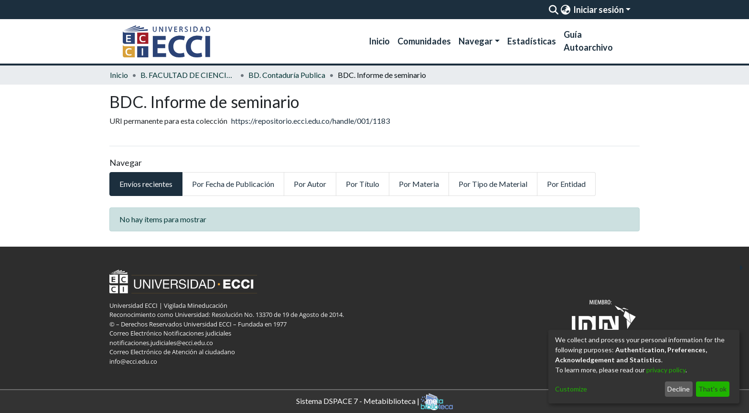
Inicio (379, 41)
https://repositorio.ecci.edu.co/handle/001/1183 (310, 120)
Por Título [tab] (362, 183)
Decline (678, 389)
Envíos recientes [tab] (145, 183)
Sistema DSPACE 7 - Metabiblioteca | (374, 401)
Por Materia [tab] (419, 183)
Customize (571, 389)
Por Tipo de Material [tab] (493, 183)
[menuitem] (565, 9)
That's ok (712, 389)
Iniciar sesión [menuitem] (598, 9)
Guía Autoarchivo (588, 41)
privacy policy (665, 370)
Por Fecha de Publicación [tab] (233, 183)
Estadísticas (531, 41)
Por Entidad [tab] (566, 183)
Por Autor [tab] (310, 183)
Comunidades (424, 41)
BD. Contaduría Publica (286, 74)
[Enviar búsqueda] (553, 9)
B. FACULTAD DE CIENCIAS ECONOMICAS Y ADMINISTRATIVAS (188, 74)
